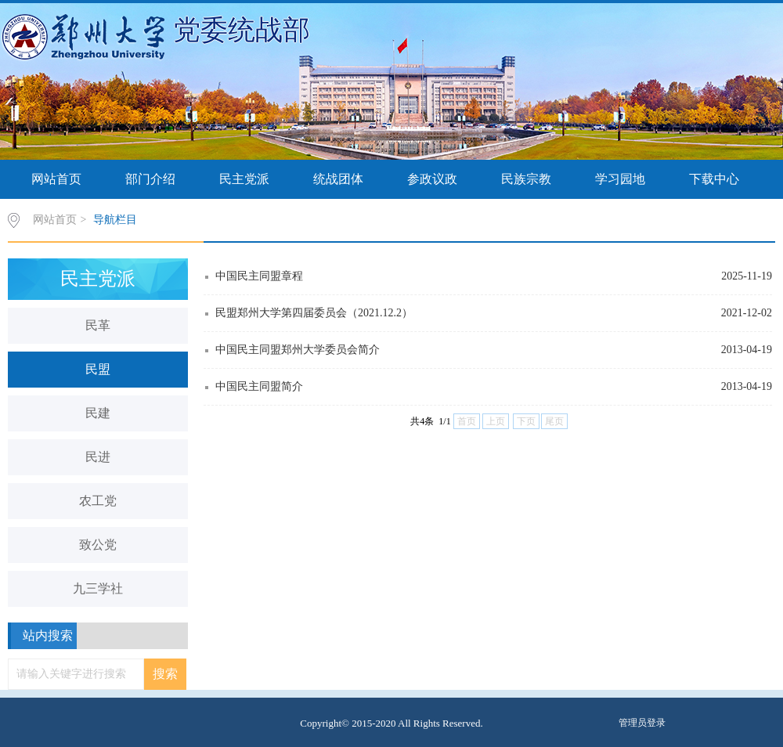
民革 (97, 325)
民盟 (97, 369)
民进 (97, 457)
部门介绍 (150, 179)
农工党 (98, 500)
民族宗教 (526, 179)
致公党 (98, 544)
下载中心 (714, 179)
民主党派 (244, 179)
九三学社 (98, 588)
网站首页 (56, 179)
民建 (97, 413)
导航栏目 (115, 220)
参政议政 (432, 179)
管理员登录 (642, 722)
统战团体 (338, 179)
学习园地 (620, 179)
